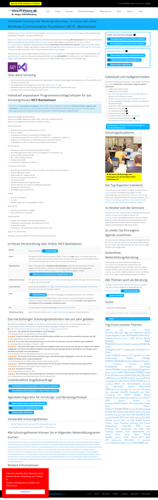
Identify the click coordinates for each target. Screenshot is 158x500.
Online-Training (30, 457)
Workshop (39, 442)
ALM (131, 332)
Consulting (83, 449)
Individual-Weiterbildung (59, 449)
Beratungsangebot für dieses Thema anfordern (126, 44)
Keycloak (139, 378)
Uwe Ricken (126, 200)
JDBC (138, 375)
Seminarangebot (13, 454)
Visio (117, 434)
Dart (143, 355)
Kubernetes (123, 380)
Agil (126, 332)
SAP (133, 414)
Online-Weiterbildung (56, 457)
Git (129, 369)
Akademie (79, 454)
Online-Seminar (19, 457)
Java (116, 375)
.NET (107, 329)
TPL (116, 428)
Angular (115, 335)
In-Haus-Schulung (68, 445)
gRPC (144, 369)
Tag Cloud (105, 494)
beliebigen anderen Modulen (38, 42)
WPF (134, 442)
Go (140, 369)
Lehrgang (70, 442)
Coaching (33, 442)
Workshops (72, 454)
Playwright (139, 403)
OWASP (116, 403)
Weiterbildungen (62, 454)
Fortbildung (58, 442)
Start (48, 11)
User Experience (134, 431)
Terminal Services (129, 423)
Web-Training (18, 459)
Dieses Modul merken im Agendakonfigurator (126, 55)
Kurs (27, 442)
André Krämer (124, 202)
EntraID (128, 366)
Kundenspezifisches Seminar (50, 447)
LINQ (132, 380)
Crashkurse (11, 452)
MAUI (117, 383)
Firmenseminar (96, 442)
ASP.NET (144, 335)
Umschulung (86, 442)
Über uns (130, 11)
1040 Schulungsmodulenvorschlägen (123, 94)
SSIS (128, 420)
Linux (139, 381)
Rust (129, 414)
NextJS (115, 398)
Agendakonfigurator (14, 56)
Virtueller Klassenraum (15, 462)
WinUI (129, 443)
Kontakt (124, 494)
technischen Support (112, 291)
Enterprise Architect (125, 364)
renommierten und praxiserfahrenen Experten (62, 33)
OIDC (145, 397)
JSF (121, 378)
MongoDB (134, 392)
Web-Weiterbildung (41, 459)
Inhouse (10, 445)
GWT (120, 372)
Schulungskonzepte (116, 215)
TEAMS (116, 423)
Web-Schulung (88, 457)
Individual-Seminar (81, 447)
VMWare (118, 437)
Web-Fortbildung (29, 459)
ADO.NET (119, 332)
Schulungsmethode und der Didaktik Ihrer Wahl (130, 99)
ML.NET (124, 392)
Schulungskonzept (111, 265)
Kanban (131, 378)
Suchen (110, 319)
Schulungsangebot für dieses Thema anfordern (126, 39)
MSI (141, 392)
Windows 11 (132, 439)
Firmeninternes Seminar (31, 447)
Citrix (148, 349)
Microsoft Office (135, 389)
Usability (119, 431)
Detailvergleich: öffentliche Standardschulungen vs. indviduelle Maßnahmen (126, 126)
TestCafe (126, 425)
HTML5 (140, 372)
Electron (146, 361)
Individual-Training (14, 449)
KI (144, 378)
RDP (127, 412)
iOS (112, 375)
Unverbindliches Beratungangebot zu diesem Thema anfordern (34, 391)
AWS (132, 338)
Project (132, 409)
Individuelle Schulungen (86, 11)
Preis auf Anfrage (38, 295)
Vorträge (144, 195)
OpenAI (121, 400)
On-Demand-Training (28, 449)
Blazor (127, 343)
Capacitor (130, 349)
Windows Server (119, 442)
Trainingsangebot (32, 454)
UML (141, 428)
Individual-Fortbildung (42, 449)
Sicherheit (114, 417)
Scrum (139, 414)
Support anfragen (115, 295)
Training (23, 442)
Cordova (124, 355)
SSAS (123, 420)
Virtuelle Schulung (95, 459)
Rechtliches (146, 494)
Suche (141, 11)
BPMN (143, 343)
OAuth (140, 398)
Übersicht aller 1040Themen (119, 65)
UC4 (135, 429)
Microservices (134, 383)
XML (146, 443)
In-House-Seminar (42, 445)
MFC (123, 384)
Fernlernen (67, 459)
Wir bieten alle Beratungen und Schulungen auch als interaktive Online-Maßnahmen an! (121, 176)
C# (118, 349)
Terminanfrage (49, 251)
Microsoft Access (123, 386)
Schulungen (81, 452)
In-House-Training (30, 445)
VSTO (126, 437)
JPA (112, 378)
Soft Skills (130, 417)
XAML (140, 442)
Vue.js (134, 437)
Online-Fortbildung (42, 457)
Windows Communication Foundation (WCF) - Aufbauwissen (33, 427)
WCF (141, 437)
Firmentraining (47, 452)
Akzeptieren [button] (25, 492)
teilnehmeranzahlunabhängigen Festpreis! (126, 121)
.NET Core (127, 330)
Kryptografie (112, 381)
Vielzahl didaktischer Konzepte (49, 280)
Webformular (138, 270)
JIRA (109, 377)
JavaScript (130, 375)
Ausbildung (78, 442)
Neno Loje (133, 200)
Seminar (17, 442)
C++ (122, 349)
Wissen (119, 11)
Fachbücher (134, 195)
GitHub (134, 369)
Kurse (64, 452)
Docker (128, 360)
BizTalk (120, 344)
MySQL (137, 394)
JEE (142, 375)
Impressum (134, 494)
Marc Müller (142, 200)
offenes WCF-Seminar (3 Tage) (51, 85)
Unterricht (52, 454)
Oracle (136, 400)
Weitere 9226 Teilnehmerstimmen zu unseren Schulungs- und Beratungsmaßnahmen (38, 329)
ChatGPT (140, 349)
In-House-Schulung (55, 445)
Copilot (115, 355)
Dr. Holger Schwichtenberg (27, 33)
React (132, 411)
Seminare (22, 454)
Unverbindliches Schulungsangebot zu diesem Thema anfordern (34, 386)
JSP (125, 378)
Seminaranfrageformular (58, 54)
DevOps (119, 361)
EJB (141, 361)
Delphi (130, 358)
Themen (58, 11)
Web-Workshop (78, 457)
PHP (131, 403)
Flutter (116, 369)
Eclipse (136, 361)
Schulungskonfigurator (15, 45)
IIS (109, 375)
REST (124, 415)
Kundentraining (71, 452)
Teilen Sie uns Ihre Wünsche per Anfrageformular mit (51, 274)
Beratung (69, 11)
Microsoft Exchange (119, 389)
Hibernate (129, 372)
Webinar (74, 459)
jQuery (117, 378)
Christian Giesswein (112, 202)
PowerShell (121, 409)
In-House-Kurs (18, 445)
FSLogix (124, 369)
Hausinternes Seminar (15, 447)
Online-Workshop (89, 454)
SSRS (133, 420)
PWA (115, 412)
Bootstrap (135, 344)
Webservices (116, 440)
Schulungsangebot (92, 452)
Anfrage (147, 3)
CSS (130, 355)
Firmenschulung (35, 452)
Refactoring (140, 412)
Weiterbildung (48, 442)
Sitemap (115, 494)
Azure (139, 338)
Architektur (133, 335)
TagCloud (111, 242)
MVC (119, 395)
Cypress (137, 355)
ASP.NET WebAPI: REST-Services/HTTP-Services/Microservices (33, 424)
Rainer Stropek (137, 202)
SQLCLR (116, 420)
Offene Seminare (105, 11)
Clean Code (108, 354)
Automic (125, 338)
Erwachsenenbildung (23, 452)
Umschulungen (43, 454)
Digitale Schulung (83, 459)
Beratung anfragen (130, 291)
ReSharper (118, 415)
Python (121, 411)
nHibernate (124, 397)
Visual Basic (131, 434)
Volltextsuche (125, 242)
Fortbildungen (57, 452)
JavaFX (121, 375)
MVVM (128, 395)
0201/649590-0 (125, 3)
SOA (121, 417)
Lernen (64, 442)
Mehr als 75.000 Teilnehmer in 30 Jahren (25, 4)
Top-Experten (135, 116)
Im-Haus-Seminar (80, 445)
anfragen (113, 245)
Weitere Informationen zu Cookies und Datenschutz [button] (22, 484)
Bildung (77, 449)
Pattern (124, 403)
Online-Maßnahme (69, 308)
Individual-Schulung (94, 447)
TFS (138, 426)
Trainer (107, 193)
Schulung (11, 442)
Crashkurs (91, 449)
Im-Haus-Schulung (93, 445)
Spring (138, 417)
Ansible (123, 335)
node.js (133, 397)
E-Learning (59, 459)
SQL (143, 417)
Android (138, 332)
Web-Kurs (51, 459)
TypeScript (126, 428)
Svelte (139, 420)
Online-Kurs (68, 457)
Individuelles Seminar (67, 447)
